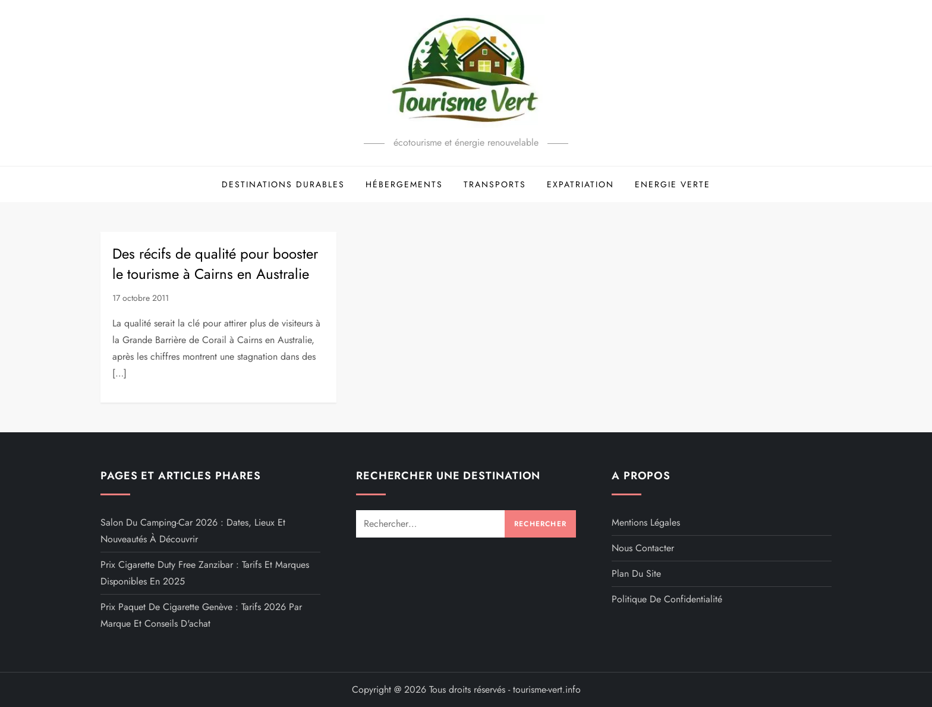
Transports (495, 184)
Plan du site (636, 573)
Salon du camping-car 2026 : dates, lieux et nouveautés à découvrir (192, 531)
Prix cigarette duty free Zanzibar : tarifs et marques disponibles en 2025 (204, 573)
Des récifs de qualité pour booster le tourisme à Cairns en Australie (215, 263)
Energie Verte (672, 184)
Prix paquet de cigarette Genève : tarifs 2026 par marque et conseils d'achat (201, 615)
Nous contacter (643, 548)
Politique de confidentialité (667, 599)
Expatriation (580, 184)
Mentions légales (646, 522)
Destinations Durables (283, 184)
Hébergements (404, 184)
